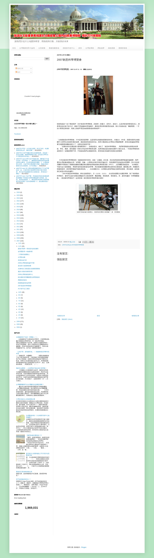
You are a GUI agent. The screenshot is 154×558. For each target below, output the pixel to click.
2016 (18, 215)
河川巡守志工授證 (24, 289)
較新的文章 (61, 316)
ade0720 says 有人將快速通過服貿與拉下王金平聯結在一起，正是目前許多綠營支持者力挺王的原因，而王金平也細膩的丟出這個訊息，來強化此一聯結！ (32, 171)
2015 (18, 218)
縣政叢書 (111, 48)
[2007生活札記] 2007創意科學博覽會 (73, 245)
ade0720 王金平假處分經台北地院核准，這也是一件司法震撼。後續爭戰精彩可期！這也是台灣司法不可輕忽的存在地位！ (32, 154)
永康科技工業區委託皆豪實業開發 (29, 269)
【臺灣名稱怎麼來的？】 (34, 435)
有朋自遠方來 (22, 260)
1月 (19, 318)
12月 (20, 243)
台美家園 (41, 48)
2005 (18, 324)
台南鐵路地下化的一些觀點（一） (27, 337)
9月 (19, 295)
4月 (19, 309)
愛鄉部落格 (123, 48)
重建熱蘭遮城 (54, 48)
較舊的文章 (135, 316)
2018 (18, 209)
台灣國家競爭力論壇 (27, 48)
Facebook (17, 134)
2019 (18, 206)
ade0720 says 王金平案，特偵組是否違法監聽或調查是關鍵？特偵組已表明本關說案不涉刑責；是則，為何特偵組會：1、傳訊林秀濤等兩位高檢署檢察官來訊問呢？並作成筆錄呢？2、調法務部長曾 (32, 178)
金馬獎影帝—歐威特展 (25, 251)
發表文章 (19, 68)
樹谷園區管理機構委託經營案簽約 (29, 277)
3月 (19, 312)
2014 (18, 221)
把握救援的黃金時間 (24, 283)
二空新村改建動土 (24, 254)
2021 (18, 204)
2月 (19, 315)
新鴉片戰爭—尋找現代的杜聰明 (28, 249)
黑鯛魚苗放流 (22, 280)
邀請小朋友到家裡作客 (25, 271)
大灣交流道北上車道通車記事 (25, 399)
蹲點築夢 (101, 48)
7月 (19, 301)
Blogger (83, 547)
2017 (18, 212)
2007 (18, 241)
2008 (18, 238)
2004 (18, 327)
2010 (18, 232)
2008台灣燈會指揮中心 (25, 274)
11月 (20, 246)
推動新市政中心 (69, 48)
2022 (18, 201)
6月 (19, 304)
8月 (19, 298)
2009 (18, 235)
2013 (18, 224)
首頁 (14, 48)
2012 (18, 226)
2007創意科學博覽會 (24, 286)
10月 (20, 292)
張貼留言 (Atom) (67, 319)
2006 (18, 321)
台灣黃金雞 (21, 257)
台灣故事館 (89, 48)
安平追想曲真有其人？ (23, 479)
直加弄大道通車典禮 (24, 266)
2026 (18, 192)
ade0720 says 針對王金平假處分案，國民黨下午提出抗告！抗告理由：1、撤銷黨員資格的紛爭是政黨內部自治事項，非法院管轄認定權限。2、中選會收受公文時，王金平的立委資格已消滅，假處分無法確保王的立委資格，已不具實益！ (32, 162)
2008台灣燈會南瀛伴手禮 (26, 263)
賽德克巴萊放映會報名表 (24, 472)
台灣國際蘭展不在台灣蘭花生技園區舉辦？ (30, 384)
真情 (80, 48)
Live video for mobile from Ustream (23, 113)
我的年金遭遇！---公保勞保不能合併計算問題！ (31, 368)
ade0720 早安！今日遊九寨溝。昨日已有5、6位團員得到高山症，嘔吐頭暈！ (32, 149)
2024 (18, 198)
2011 (18, 229)
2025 (18, 195)
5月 (19, 306)
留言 (18, 72)
